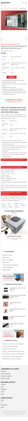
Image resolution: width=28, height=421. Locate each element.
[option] (14, 228)
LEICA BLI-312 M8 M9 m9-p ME (10, 346)
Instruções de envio (14, 102)
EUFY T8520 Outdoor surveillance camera (12, 356)
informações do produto (14, 99)
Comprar (11, 77)
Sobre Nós (3, 371)
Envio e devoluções (5, 373)
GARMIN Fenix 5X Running (8, 349)
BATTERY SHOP (19, 414)
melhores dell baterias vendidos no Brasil (10, 44)
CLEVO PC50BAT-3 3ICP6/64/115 (17, 323)
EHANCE (17, 207)
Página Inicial (4, 8)
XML (8, 378)
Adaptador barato (6, 269)
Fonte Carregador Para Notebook (10, 265)
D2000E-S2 (4, 162)
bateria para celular (7, 255)
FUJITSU (4, 207)
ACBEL (4, 205)
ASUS (2, 400)
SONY (2, 407)
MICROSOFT (4, 405)
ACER (16, 205)
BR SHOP (10, 414)
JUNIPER (23, 205)
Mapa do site (4, 378)
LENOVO (17, 203)
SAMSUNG (3, 389)
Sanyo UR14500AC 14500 (15, 302)
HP (9, 203)
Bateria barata (5, 262)
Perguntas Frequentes (6, 376)
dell (12, 59)
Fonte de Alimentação (13, 8)
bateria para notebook (7, 260)
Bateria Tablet (5, 257)
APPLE (10, 205)
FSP (22, 203)
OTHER (10, 207)
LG (1, 402)
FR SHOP (14, 414)
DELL (3, 203)
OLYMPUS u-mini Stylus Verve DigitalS (11, 358)
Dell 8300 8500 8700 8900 (14, 236)
